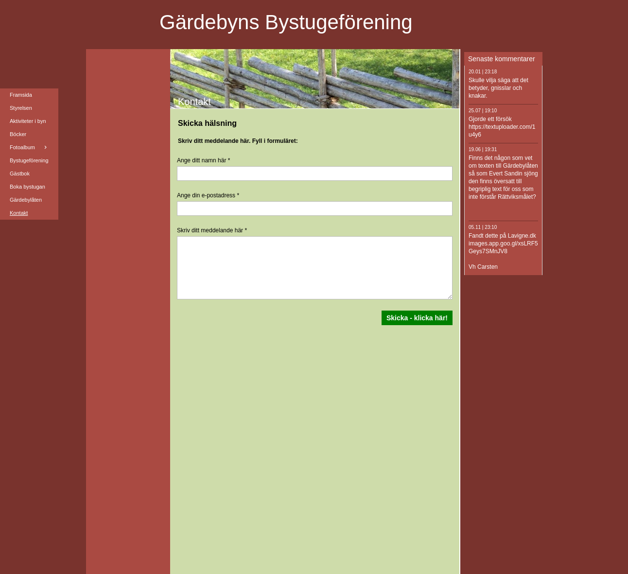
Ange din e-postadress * (208, 195)
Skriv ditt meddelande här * (212, 230)
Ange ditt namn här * (203, 160)
